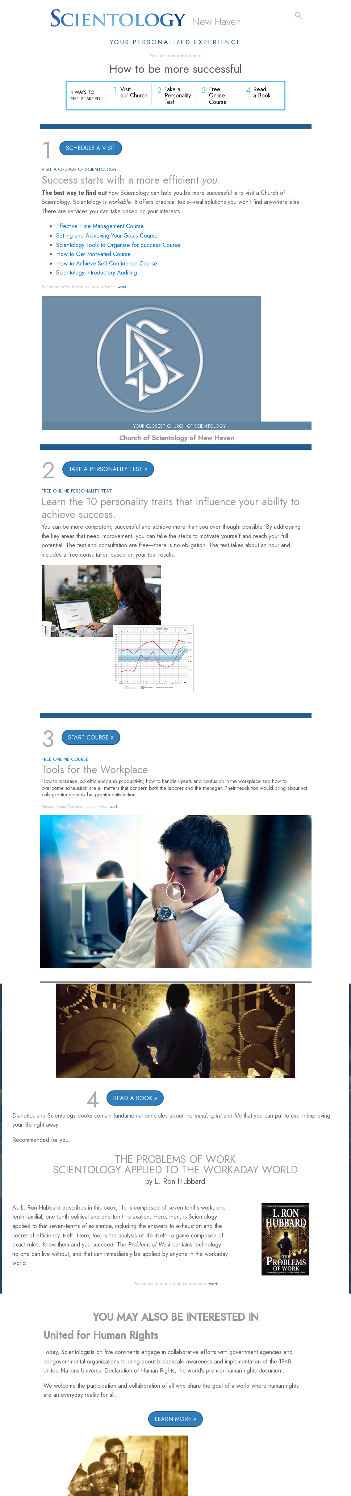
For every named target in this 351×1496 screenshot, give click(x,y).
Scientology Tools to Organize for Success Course (118, 246)
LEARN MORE (173, 1420)
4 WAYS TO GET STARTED (85, 95)
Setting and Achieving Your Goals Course (107, 236)
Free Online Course (218, 96)
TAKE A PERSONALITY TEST (105, 470)
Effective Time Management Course (100, 227)
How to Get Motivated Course (93, 255)
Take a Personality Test (178, 96)
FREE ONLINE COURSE (65, 760)
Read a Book (262, 93)
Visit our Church (135, 93)
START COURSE (88, 738)
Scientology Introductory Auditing (96, 273)
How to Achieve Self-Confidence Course (106, 264)
